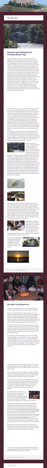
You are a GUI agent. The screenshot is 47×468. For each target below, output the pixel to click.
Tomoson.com (10, 449)
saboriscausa (9, 4)
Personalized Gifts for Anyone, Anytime (29, 409)
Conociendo (17, 270)
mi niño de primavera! (18, 304)
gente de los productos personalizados (19, 417)
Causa (15, 457)
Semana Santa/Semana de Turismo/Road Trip (19, 53)
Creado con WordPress (11, 465)
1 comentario (23, 270)
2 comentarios (20, 457)
